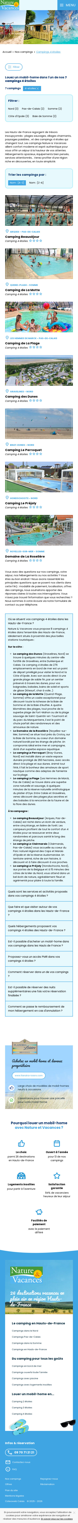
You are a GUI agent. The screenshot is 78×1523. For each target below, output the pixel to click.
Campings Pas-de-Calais (26, 1336)
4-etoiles (32, 88)
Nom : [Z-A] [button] (36, 182)
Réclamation (47, 1484)
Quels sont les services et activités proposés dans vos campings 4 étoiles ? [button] (37, 894)
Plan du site (11, 1490)
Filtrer (14, 67)
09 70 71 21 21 (20, 1452)
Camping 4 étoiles (22, 1413)
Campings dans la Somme (27, 1343)
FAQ (14, 1469)
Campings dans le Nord (25, 1330)
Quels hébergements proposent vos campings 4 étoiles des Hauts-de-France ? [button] (36, 928)
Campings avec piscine (25, 1378)
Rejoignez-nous (49, 1478)
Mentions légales (14, 1495)
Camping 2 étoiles (22, 1401)
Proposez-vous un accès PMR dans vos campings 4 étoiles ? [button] (34, 959)
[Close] (74, 1512)
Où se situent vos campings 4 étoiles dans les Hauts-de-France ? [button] (38, 621)
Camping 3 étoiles (22, 1407)
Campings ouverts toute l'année (30, 1372)
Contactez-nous (21, 1462)
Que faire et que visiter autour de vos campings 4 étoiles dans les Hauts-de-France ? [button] (38, 911)
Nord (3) (13, 108)
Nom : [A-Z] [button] (17, 182)
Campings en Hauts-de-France (29, 1349)
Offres (8, 1484)
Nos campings (13, 1478)
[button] (67, 5)
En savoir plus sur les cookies (57, 1518)
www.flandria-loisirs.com (29, 1075)
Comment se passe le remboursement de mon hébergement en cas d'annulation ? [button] (36, 1009)
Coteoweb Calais (15, 1501)
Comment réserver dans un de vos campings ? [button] (38, 974)
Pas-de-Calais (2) (33, 108)
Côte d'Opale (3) (18, 116)
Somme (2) (55, 108)
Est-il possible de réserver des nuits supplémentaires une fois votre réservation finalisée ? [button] (37, 991)
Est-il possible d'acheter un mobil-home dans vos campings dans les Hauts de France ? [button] (38, 943)
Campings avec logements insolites (32, 1384)
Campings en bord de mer (27, 1366)
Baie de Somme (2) (45, 116)
